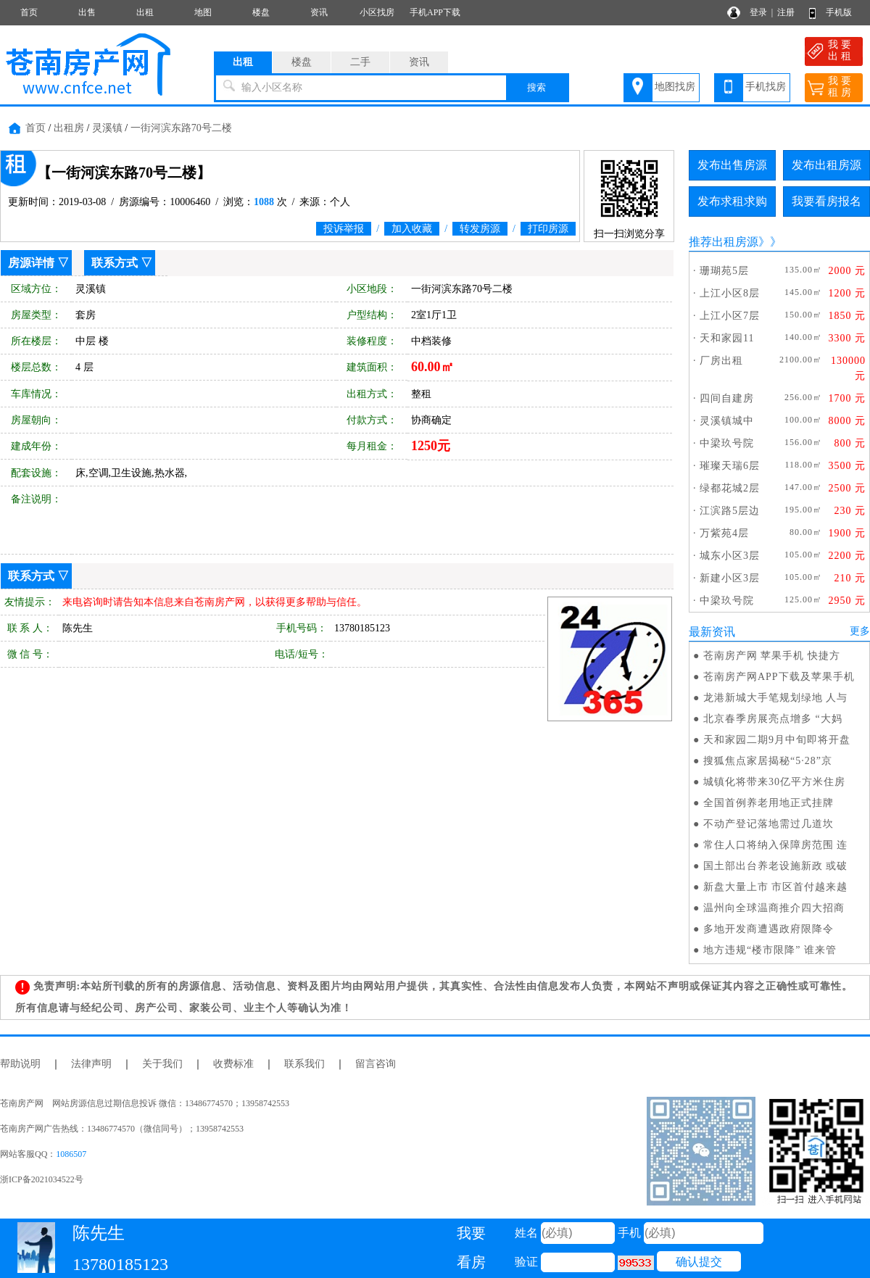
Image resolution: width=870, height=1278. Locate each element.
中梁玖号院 (727, 443)
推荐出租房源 (723, 242)
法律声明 (91, 1063)
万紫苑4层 (724, 533)
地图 (203, 12)
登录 (758, 12)
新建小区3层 (730, 578)
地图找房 (675, 86)
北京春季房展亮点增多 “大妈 (772, 718)
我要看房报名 (826, 201)
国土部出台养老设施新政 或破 (775, 865)
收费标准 (233, 1063)
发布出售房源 (732, 165)
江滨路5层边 (730, 510)
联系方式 (114, 263)
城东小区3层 (730, 555)
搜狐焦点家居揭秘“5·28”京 (767, 760)
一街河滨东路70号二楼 (181, 128)
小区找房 (377, 12)
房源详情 (31, 263)
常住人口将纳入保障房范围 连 (775, 844)
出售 (87, 12)
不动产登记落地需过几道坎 (768, 823)
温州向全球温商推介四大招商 (774, 908)
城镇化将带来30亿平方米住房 (774, 781)
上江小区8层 (730, 293)
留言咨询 (375, 1063)
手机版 (839, 12)
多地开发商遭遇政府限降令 (768, 929)
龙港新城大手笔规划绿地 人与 (775, 697)
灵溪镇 (107, 128)
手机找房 (765, 86)
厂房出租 (721, 360)
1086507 (71, 1154)
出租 (145, 12)
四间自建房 (727, 398)
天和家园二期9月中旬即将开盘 (776, 739)
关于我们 (162, 1063)
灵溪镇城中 (727, 420)
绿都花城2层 (730, 488)
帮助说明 (20, 1063)
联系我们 (304, 1063)
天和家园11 (727, 338)
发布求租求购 (732, 201)
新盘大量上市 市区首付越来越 (775, 886)
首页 (29, 12)
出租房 (69, 128)
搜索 (536, 87)
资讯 (319, 12)
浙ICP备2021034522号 (41, 1179)
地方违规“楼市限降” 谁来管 (770, 950)
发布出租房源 (826, 165)
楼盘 (261, 12)
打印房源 (548, 228)
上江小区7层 (730, 315)
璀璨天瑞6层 (730, 465)
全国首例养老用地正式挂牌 (768, 802)
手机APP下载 (435, 12)
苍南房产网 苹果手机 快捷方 (771, 655)
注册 (786, 12)
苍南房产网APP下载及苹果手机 (779, 676)
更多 (860, 631)
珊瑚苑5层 (724, 270)
